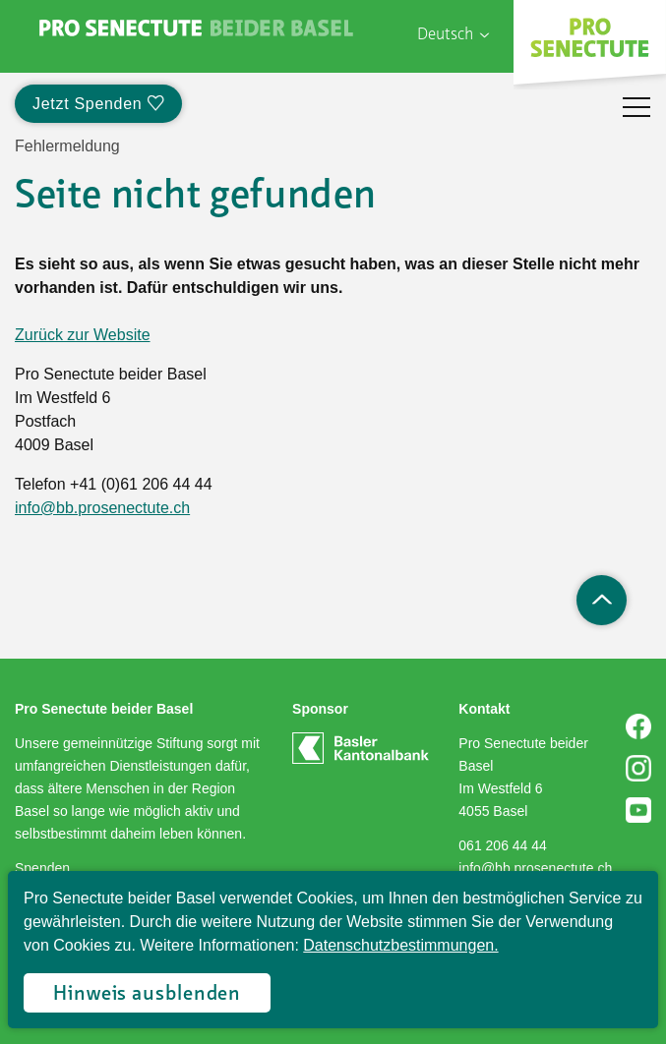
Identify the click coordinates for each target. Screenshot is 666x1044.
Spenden (42, 868)
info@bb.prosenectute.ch (102, 507)
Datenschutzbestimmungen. (400, 945)
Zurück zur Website (83, 334)
